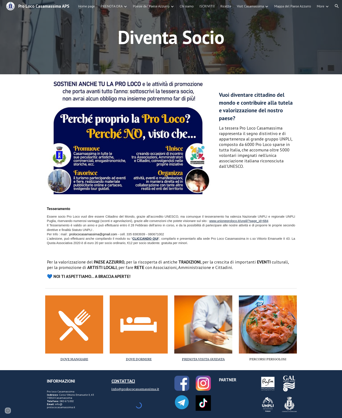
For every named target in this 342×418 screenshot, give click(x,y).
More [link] (320, 6)
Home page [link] (86, 6)
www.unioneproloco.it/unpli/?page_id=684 (238, 221)
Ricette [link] (225, 6)
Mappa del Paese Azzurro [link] (292, 6)
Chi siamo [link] (187, 6)
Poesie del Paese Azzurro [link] (151, 6)
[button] (337, 6)
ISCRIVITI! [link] (207, 6)
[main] (171, 37)
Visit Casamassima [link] (250, 6)
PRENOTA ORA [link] (112, 6)
